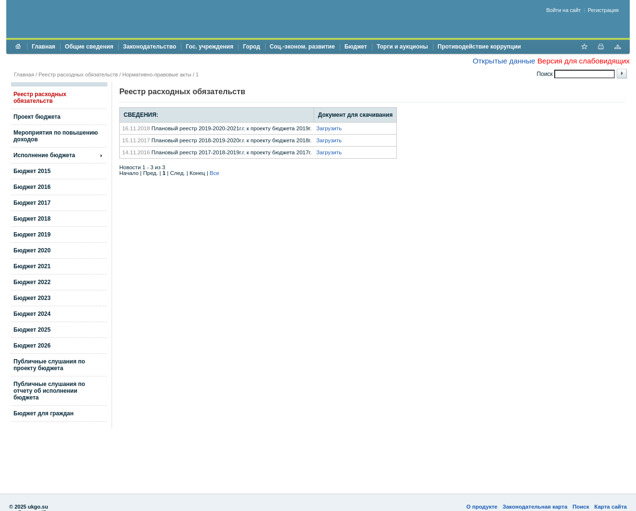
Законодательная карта (535, 507)
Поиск (580, 507)
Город (251, 46)
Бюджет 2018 (32, 218)
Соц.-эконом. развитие (302, 46)
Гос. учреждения (209, 46)
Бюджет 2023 (32, 298)
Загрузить (329, 128)
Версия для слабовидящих (583, 61)
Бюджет (355, 46)
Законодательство (150, 46)
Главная (43, 46)
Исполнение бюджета (44, 155)
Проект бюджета (37, 116)
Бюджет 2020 (32, 250)
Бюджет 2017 (32, 202)
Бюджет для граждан (43, 413)
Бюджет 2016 (32, 187)
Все (214, 173)
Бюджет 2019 (32, 234)
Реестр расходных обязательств (78, 74)
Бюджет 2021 (32, 266)
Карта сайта (610, 507)
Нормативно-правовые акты (156, 74)
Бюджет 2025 (32, 329)
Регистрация (603, 10)
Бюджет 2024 (32, 314)
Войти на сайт (564, 10)
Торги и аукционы (402, 46)
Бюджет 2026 (32, 345)
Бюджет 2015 (32, 171)
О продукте (481, 507)
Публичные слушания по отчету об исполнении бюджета (49, 391)
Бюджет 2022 (32, 282)
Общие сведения (89, 46)
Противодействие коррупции (479, 46)
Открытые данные (503, 61)
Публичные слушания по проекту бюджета (49, 365)
